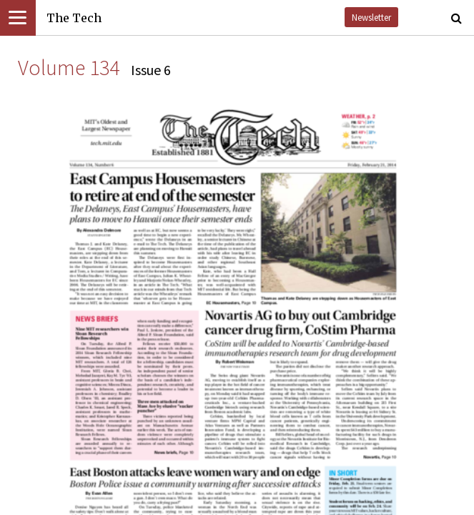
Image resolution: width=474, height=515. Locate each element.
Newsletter (371, 17)
